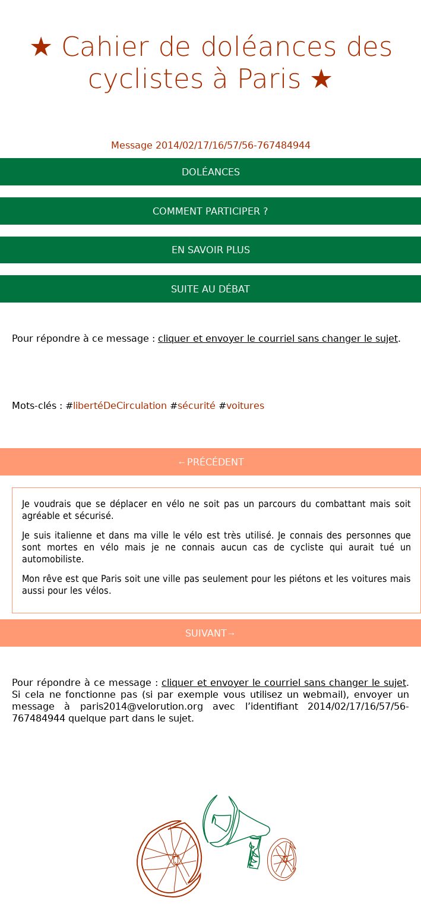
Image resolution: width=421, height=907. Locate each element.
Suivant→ (210, 633)
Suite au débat (210, 289)
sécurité (197, 405)
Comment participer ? (210, 211)
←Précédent (211, 462)
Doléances (211, 171)
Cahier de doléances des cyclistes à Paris (226, 61)
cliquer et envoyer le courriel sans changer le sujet (278, 338)
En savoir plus (211, 249)
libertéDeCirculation (120, 405)
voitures (245, 405)
